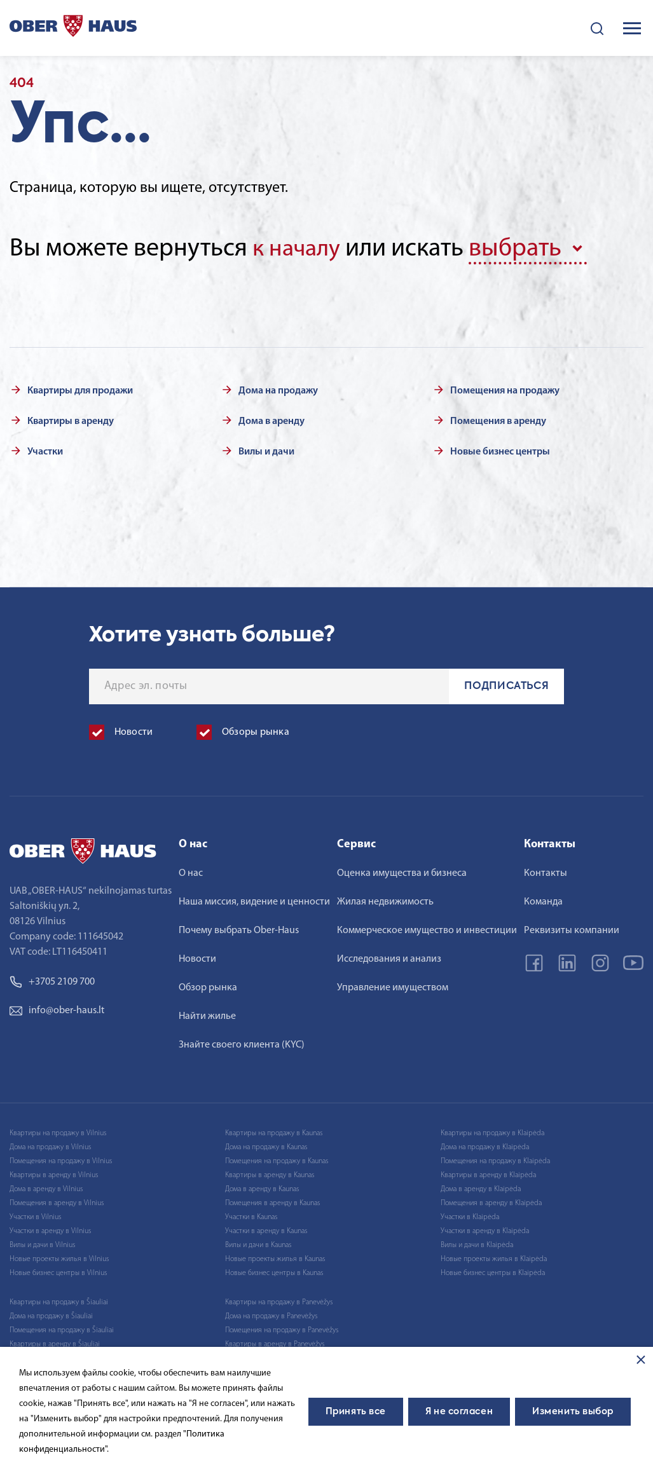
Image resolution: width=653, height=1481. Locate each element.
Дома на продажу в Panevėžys (271, 1315)
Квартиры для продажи (80, 390)
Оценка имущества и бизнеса (402, 872)
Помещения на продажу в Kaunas (276, 1160)
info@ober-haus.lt (57, 1009)
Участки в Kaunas (251, 1216)
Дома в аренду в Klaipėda (481, 1188)
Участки (45, 451)
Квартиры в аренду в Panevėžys (274, 1343)
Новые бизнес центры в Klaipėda (493, 1272)
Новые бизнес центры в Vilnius (58, 1272)
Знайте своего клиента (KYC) (242, 1044)
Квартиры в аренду (70, 420)
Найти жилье (207, 1015)
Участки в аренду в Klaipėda (485, 1230)
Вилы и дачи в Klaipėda (477, 1244)
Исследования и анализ (389, 958)
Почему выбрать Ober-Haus (239, 929)
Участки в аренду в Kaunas (266, 1230)
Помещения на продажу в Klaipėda (495, 1160)
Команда (543, 901)
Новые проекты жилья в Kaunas (275, 1258)
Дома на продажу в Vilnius (50, 1146)
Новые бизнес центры (500, 451)
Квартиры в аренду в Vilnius (54, 1174)
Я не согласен (459, 1411)
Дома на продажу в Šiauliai (51, 1315)
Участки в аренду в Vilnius (50, 1230)
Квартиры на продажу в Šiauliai (59, 1301)
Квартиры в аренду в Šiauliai (55, 1343)
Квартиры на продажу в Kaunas (273, 1132)
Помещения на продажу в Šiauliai (62, 1329)
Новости (197, 958)
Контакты (545, 872)
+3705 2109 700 (52, 980)
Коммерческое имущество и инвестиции (427, 929)
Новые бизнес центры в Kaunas (274, 1272)
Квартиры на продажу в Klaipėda (492, 1132)
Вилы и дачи (266, 451)
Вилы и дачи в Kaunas (258, 1244)
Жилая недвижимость (385, 901)
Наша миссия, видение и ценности (254, 901)
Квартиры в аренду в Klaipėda (488, 1174)
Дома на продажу (278, 390)
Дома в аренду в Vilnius (46, 1188)
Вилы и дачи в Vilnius (42, 1244)
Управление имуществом (392, 986)
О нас (191, 872)
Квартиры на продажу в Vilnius (58, 1132)
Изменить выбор (573, 1411)
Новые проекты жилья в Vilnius (59, 1258)
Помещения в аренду (498, 420)
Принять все (356, 1411)
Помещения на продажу (505, 390)
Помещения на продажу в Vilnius (61, 1160)
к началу (298, 249)
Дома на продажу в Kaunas (266, 1146)
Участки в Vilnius (35, 1216)
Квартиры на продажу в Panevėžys (279, 1301)
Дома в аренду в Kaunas (262, 1188)
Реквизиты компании (571, 929)
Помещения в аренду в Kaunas (272, 1202)
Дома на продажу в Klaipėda (485, 1146)
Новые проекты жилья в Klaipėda (494, 1258)
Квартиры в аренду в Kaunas (269, 1174)
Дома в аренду (271, 420)
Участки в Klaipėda (470, 1216)
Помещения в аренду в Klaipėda (491, 1202)
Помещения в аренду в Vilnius (57, 1202)
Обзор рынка (208, 986)
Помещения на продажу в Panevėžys (281, 1329)
